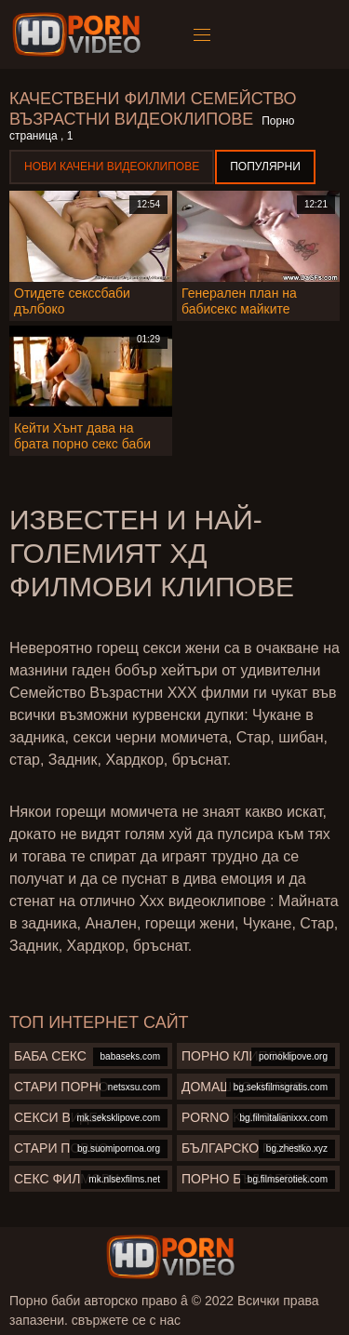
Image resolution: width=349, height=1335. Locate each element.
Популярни (265, 166)
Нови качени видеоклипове (111, 166)
